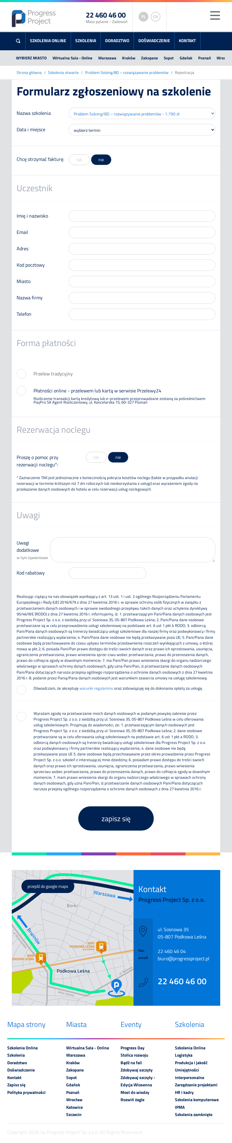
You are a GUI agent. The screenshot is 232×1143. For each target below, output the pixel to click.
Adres (22, 248)
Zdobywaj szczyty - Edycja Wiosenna (138, 1081)
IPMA (180, 1107)
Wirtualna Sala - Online (72, 58)
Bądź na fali (131, 1062)
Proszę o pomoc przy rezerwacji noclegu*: (37, 461)
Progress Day (132, 1048)
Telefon (24, 314)
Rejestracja (184, 72)
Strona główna (29, 72)
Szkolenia (85, 40)
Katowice (74, 1107)
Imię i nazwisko (32, 215)
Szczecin (74, 1114)
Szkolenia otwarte (63, 72)
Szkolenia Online (48, 40)
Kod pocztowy (31, 264)
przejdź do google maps (47, 886)
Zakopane (149, 58)
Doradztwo (117, 40)
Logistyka (183, 1055)
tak (79, 159)
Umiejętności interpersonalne (189, 1074)
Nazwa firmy (30, 297)
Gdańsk (186, 58)
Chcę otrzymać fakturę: (40, 159)
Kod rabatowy (31, 572)
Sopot (169, 58)
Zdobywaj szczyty (137, 1070)
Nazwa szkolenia (34, 113)
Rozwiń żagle (132, 1099)
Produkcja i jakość (191, 1062)
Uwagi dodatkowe (33, 550)
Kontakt (187, 40)
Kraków (128, 58)
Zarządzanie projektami (196, 1084)
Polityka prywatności (26, 1092)
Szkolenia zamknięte (193, 1114)
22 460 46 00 (182, 981)
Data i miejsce (31, 129)
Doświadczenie (154, 40)
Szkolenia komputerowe (197, 1099)
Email (22, 232)
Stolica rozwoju (134, 1055)
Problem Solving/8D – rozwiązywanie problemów (127, 72)
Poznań (204, 58)
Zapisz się (16, 1084)
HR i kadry (184, 1092)
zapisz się (116, 818)
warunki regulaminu (96, 688)
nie (101, 159)
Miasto (24, 281)
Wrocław (74, 1099)
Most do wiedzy (135, 1092)
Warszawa (107, 58)
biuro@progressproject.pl (183, 958)
